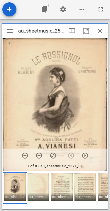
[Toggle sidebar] (10, 31)
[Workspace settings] (63, 9)
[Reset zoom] (53, 156)
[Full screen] (101, 9)
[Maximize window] (86, 31)
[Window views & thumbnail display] (72, 31)
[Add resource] (9, 9)
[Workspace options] (82, 9)
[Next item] (85, 156)
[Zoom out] (39, 156)
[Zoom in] (25, 156)
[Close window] (100, 31)
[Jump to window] (44, 9)
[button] (15, 188)
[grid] (55, 190)
